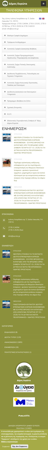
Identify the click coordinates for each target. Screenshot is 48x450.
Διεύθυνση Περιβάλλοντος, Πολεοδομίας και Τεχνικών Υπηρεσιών (23, 75)
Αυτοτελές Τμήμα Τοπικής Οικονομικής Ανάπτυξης (21, 65)
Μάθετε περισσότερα (9, 442)
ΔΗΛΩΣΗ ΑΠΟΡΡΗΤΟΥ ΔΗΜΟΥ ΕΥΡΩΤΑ (24, 426)
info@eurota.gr (14, 236)
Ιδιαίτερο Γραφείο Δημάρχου (17, 35)
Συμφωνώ (6, 447)
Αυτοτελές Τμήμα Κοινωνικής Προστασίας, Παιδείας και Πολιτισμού (22, 84)
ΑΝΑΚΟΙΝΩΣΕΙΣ (10, 342)
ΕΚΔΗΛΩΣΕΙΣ (9, 332)
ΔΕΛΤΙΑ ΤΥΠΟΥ (10, 337)
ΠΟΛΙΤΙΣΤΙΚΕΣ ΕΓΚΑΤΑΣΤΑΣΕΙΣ (16, 352)
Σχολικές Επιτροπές (14, 107)
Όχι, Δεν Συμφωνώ (19, 447)
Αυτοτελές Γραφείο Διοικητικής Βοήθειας (21, 49)
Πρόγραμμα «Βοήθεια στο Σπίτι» (19, 101)
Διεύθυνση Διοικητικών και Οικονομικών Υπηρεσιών (21, 93)
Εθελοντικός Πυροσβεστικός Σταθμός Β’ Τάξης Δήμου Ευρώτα (24, 122)
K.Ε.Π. (9, 114)
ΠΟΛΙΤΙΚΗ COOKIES (24, 428)
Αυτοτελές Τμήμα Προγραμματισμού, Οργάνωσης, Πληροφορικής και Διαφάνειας (23, 56)
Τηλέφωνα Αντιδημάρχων (16, 42)
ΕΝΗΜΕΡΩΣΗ (9, 347)
